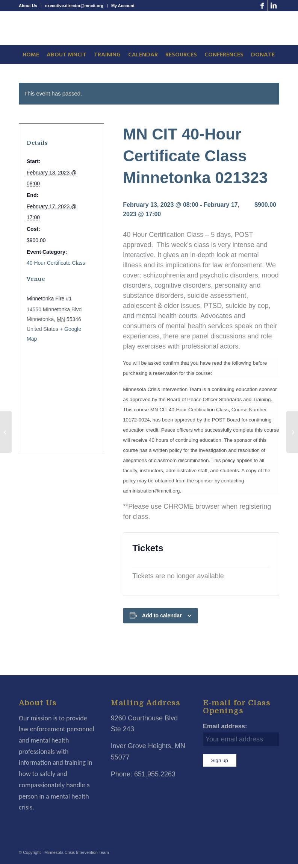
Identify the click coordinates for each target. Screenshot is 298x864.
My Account (123, 5)
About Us (28, 5)
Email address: (225, 726)
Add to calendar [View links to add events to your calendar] (162, 615)
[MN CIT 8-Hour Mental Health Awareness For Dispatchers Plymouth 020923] (6, 432)
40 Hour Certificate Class (56, 263)
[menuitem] (30, 6)
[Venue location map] (57, 394)
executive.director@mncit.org (74, 5)
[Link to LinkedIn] (273, 5)
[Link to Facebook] (262, 5)
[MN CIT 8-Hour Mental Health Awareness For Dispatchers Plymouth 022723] (292, 432)
